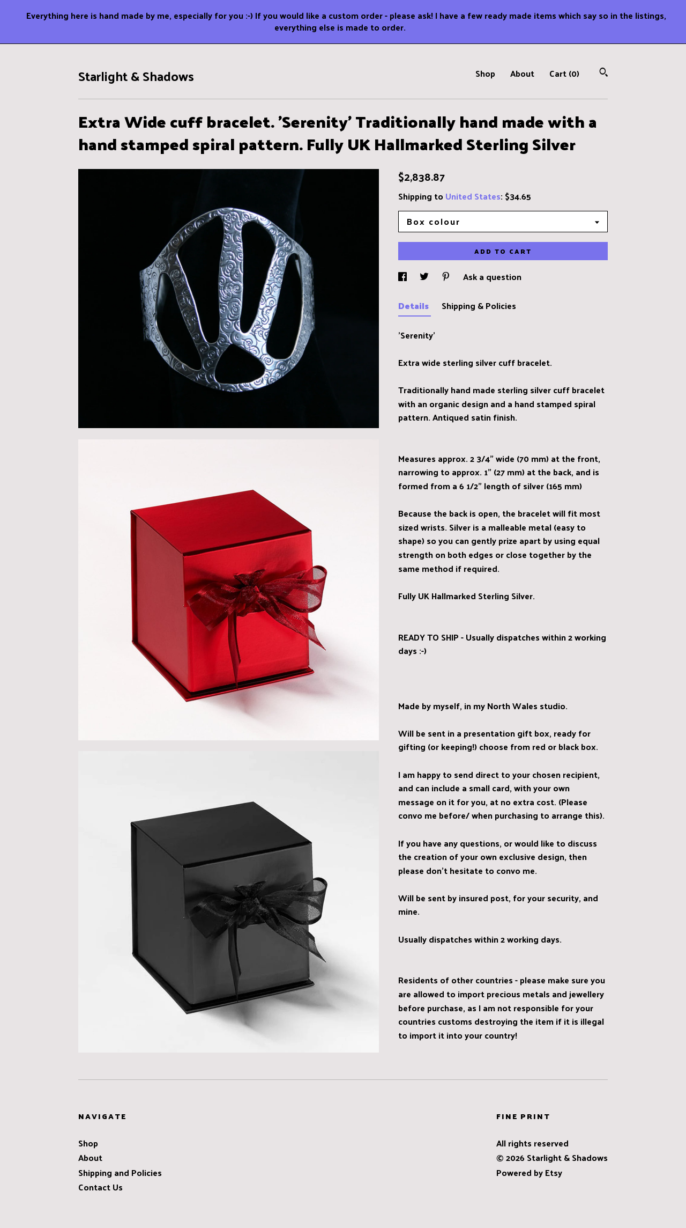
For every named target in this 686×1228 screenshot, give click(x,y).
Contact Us (100, 1187)
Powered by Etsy (529, 1172)
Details (414, 305)
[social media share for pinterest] (447, 276)
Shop (485, 73)
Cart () (564, 73)
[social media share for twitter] (425, 276)
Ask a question (492, 276)
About (522, 73)
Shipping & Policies (479, 305)
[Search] (604, 73)
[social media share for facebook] (403, 276)
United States (473, 196)
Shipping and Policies (120, 1172)
